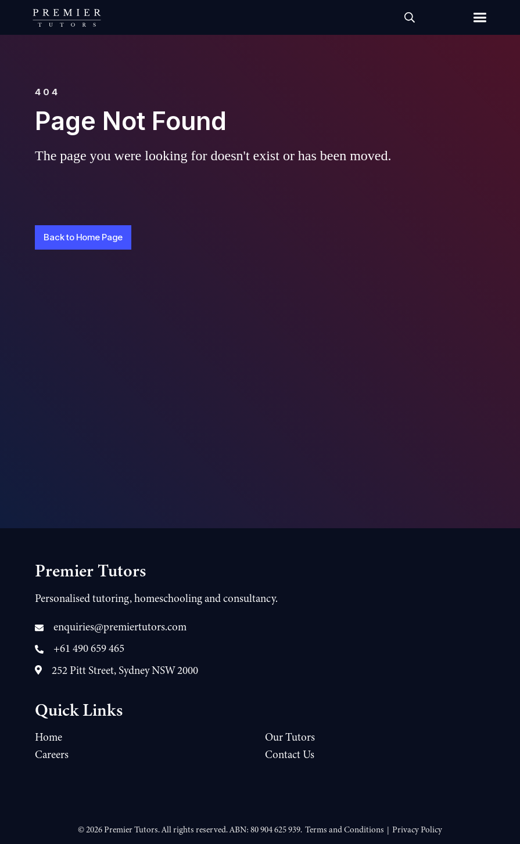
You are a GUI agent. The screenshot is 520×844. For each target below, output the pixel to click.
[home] (66, 17)
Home (48, 737)
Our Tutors (290, 737)
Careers (52, 754)
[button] (479, 17)
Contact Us (289, 754)
